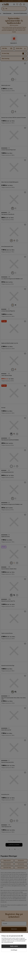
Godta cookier (14, 946)
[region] (14, 943)
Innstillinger (14, 950)
